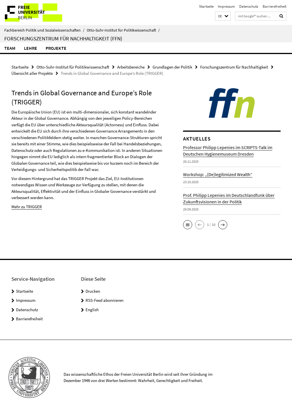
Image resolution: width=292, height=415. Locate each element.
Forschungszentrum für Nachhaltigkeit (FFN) (63, 38)
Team (9, 48)
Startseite (206, 6)
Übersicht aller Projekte (32, 73)
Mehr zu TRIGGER (26, 206)
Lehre (30, 48)
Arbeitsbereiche (131, 67)
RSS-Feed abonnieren (104, 300)
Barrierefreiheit (274, 6)
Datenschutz (248, 6)
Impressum (226, 6)
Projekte (56, 48)
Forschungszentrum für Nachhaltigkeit (234, 67)
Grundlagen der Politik (172, 67)
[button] (223, 16)
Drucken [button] (93, 291)
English (92, 309)
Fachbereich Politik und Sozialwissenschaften (44, 30)
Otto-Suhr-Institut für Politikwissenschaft (123, 30)
